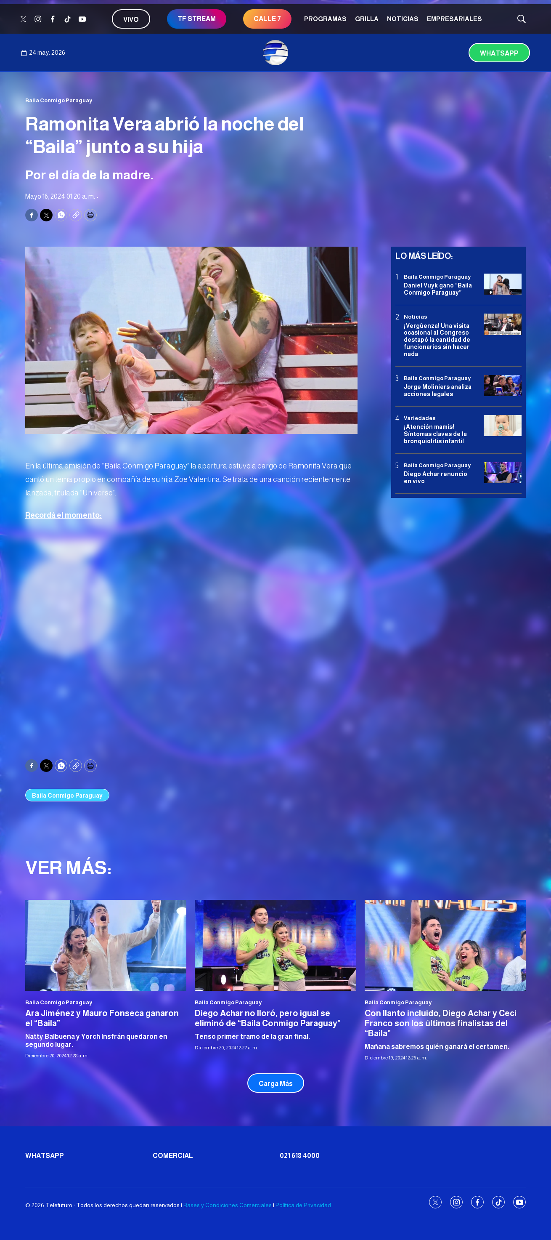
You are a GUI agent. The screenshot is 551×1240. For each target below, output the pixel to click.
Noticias (403, 18)
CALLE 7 (267, 18)
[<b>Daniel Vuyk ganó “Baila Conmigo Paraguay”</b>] (503, 284)
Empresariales (454, 18)
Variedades (420, 418)
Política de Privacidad (303, 1205)
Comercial (173, 1155)
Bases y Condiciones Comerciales (227, 1205)
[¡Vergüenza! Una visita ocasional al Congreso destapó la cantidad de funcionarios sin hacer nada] (503, 324)
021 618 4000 (300, 1155)
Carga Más (276, 1083)
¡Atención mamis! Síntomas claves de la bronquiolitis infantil (435, 433)
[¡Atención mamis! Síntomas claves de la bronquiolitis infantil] (503, 425)
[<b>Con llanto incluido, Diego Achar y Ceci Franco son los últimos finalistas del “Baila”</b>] (445, 945)
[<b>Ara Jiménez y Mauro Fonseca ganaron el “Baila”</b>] (105, 945)
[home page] (275, 52)
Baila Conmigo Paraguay (58, 100)
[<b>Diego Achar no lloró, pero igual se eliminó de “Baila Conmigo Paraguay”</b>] (275, 945)
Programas (325, 18)
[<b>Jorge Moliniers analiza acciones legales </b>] (503, 385)
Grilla (367, 18)
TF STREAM (196, 18)
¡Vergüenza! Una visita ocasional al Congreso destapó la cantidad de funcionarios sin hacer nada (437, 339)
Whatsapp (499, 53)
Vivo (131, 19)
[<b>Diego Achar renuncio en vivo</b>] (503, 473)
